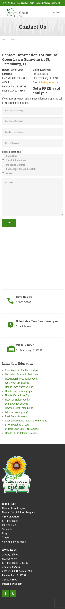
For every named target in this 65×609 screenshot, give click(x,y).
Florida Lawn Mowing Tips (18, 391)
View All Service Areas (14, 541)
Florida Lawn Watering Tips (19, 386)
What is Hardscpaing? (16, 412)
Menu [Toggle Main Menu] (56, 13)
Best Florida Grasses (16, 416)
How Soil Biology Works (17, 399)
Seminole (7, 529)
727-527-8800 (8, 3)
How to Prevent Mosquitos (19, 407)
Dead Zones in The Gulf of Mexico (22, 370)
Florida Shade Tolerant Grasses (21, 433)
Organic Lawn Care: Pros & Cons (22, 428)
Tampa (5, 537)
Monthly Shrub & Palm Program (18, 512)
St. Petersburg (10, 520)
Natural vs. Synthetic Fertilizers (21, 374)
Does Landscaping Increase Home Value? (26, 420)
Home (4, 39)
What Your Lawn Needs (17, 382)
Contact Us (13, 39)
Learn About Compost (16, 403)
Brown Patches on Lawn (17, 424)
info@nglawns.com (25, 3)
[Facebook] (5, 593)
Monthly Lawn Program (14, 508)
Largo (5, 533)
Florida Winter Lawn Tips (18, 395)
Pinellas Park (9, 525)
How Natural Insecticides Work (21, 378)
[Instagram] (13, 593)
